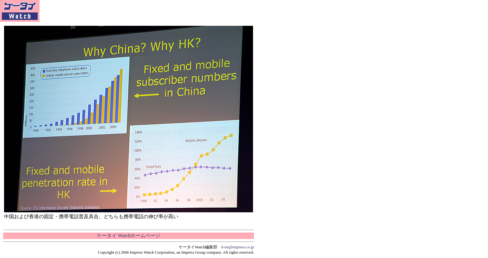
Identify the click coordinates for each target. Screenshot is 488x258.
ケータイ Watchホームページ (128, 235)
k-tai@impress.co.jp (237, 247)
